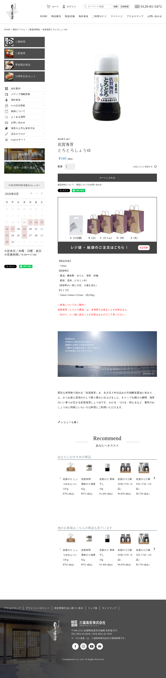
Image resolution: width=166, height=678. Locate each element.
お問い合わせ (155, 16)
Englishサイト (18, 139)
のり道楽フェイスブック (75, 646)
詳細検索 (125, 6)
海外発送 (83, 16)
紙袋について (18, 111)
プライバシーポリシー (38, 608)
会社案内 (16, 88)
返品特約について (66, 185)
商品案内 (56, 16)
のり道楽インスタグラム (83, 646)
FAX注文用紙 (18, 105)
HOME (43, 16)
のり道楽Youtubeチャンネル (91, 646)
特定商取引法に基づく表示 (68, 608)
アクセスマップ (135, 16)
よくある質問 (18, 117)
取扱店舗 (70, 16)
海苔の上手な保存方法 (23, 128)
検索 (116, 6)
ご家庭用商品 (34, 29)
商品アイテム (19, 29)
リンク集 (92, 608)
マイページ (117, 16)
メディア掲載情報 (20, 94)
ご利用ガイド (99, 16)
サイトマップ (109, 608)
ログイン (71, 6)
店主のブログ (18, 134)
